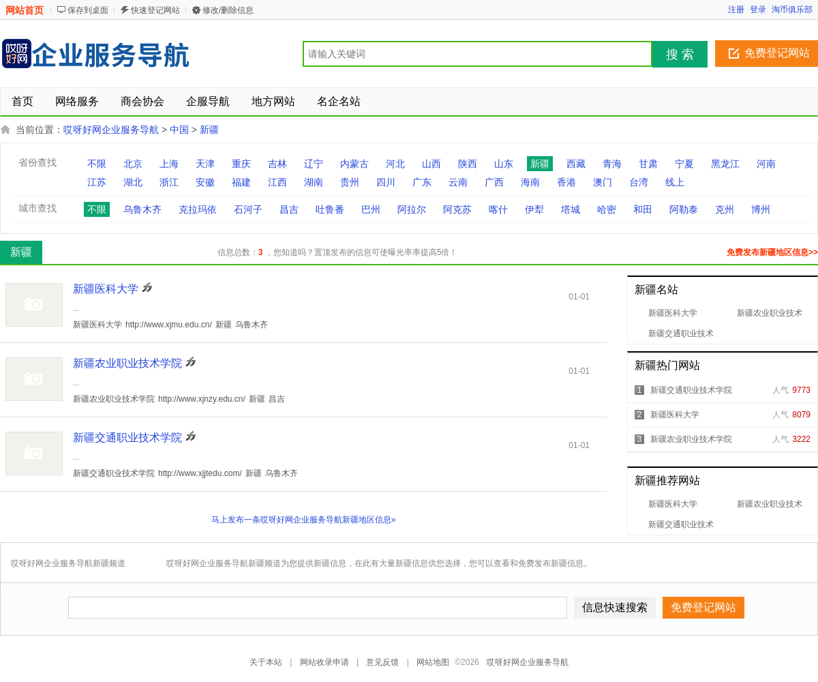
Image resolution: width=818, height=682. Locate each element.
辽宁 (313, 163)
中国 (179, 129)
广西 (494, 182)
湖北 (132, 182)
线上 (674, 182)
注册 (736, 9)
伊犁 (534, 209)
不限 (96, 163)
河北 (395, 163)
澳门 (602, 182)
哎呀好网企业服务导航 (111, 129)
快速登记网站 (155, 10)
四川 (385, 182)
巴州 (370, 209)
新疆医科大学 (672, 313)
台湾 (638, 182)
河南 (766, 163)
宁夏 (684, 163)
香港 (566, 182)
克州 (724, 209)
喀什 (498, 209)
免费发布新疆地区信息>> (772, 252)
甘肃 (648, 163)
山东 (503, 163)
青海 (612, 163)
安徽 (205, 182)
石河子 (248, 209)
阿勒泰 (683, 209)
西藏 (576, 163)
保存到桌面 (87, 10)
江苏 (96, 182)
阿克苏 (457, 209)
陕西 (467, 163)
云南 (458, 182)
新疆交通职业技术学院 (691, 390)
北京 (132, 163)
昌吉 (289, 209)
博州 (760, 209)
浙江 (169, 182)
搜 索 (680, 54)
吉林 (277, 163)
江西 (277, 182)
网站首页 (24, 10)
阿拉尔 (411, 209)
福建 (241, 182)
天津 (205, 163)
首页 (22, 101)
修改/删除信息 (228, 10)
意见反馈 (382, 662)
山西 (431, 163)
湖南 (313, 182)
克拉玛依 (198, 209)
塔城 (570, 209)
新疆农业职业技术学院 (691, 439)
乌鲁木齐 (142, 209)
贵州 (349, 182)
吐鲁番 (330, 209)
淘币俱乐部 (792, 9)
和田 (642, 209)
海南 (530, 182)
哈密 (606, 209)
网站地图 (432, 662)
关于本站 (265, 662)
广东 (421, 182)
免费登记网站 (777, 53)
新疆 (209, 129)
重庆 (241, 163)
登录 (758, 9)
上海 (169, 163)
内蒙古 (354, 163)
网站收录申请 (324, 662)
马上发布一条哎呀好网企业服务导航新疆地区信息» (303, 519)
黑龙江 (725, 163)
